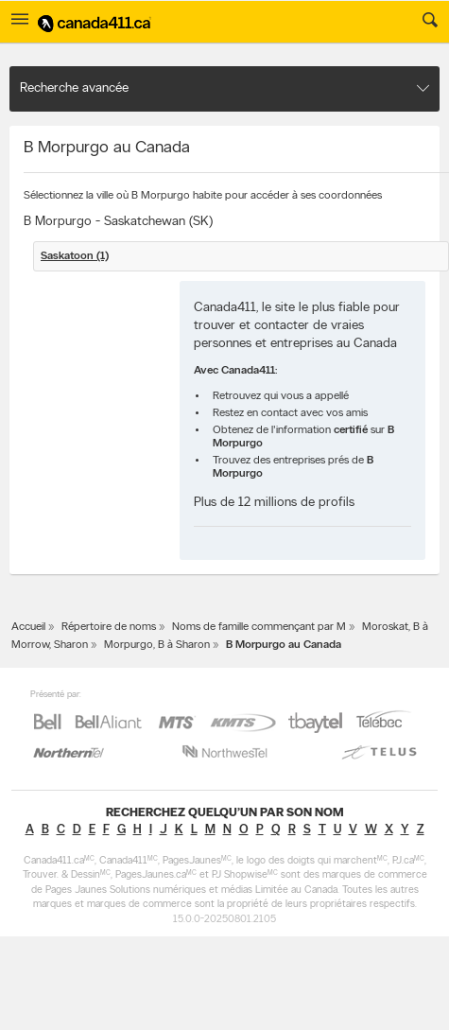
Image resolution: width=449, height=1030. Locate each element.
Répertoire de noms (108, 627)
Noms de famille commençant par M (259, 627)
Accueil (28, 627)
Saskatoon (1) (75, 256)
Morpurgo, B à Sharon (157, 645)
